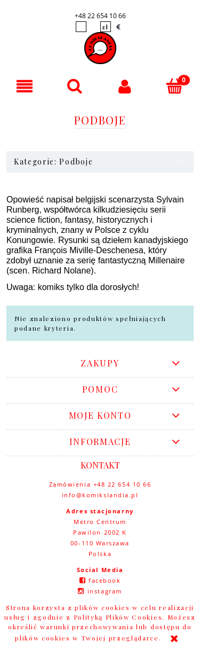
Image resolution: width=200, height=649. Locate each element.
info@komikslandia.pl (100, 495)
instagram (104, 591)
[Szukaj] (75, 86)
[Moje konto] (125, 86)
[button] (25, 86)
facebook (105, 580)
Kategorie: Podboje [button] (53, 162)
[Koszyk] (175, 86)
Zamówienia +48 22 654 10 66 (100, 484)
